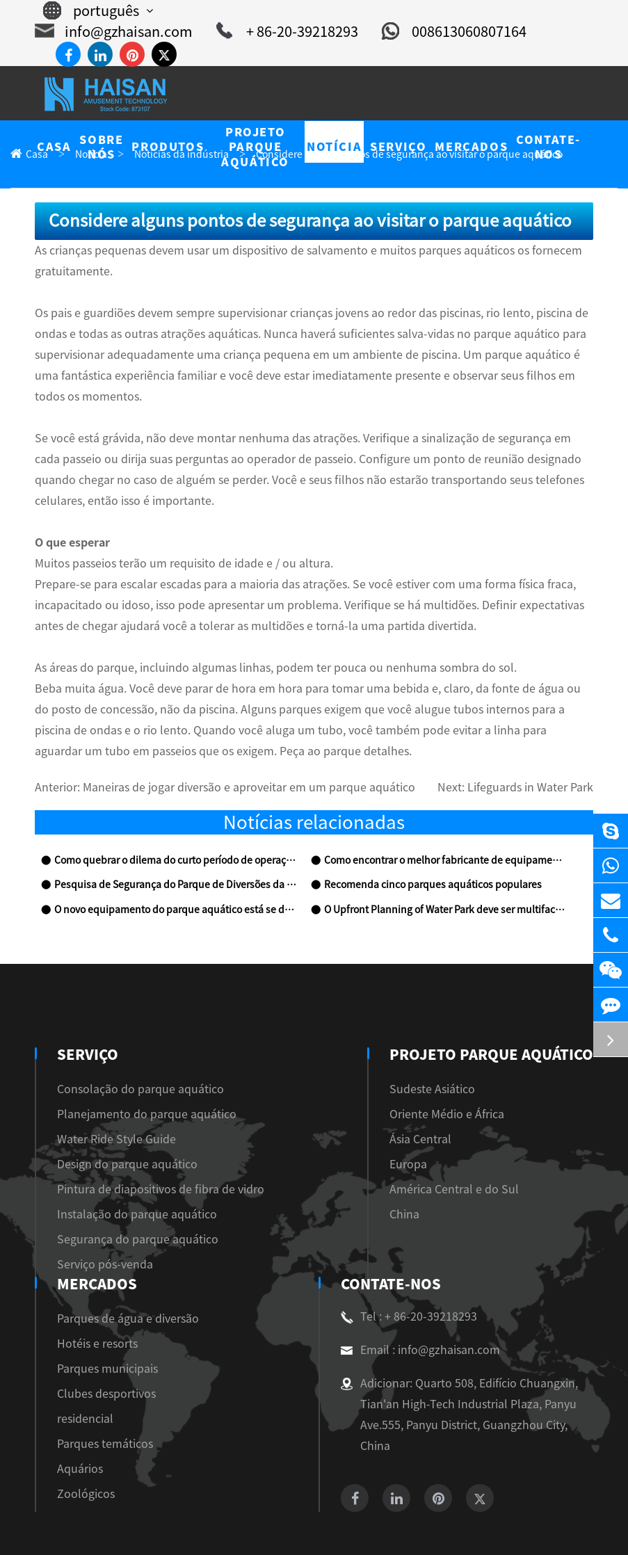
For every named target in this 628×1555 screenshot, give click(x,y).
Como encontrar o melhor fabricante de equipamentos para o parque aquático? (444, 798)
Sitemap (273, 1528)
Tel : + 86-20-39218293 (119, 1254)
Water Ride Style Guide (110, 1077)
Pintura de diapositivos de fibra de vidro (146, 1127)
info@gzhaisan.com (105, 31)
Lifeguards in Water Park (537, 726)
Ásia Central (286, 1077)
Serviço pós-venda (98, 1202)
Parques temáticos (513, 1152)
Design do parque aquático (116, 1102)
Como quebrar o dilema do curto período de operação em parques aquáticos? (174, 798)
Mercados (511, 992)
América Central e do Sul (314, 1127)
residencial (497, 1127)
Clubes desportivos (515, 1102)
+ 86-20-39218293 (267, 31)
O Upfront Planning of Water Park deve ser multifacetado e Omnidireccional (444, 848)
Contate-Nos (104, 1222)
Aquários (493, 1177)
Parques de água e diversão (533, 1027)
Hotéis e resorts (507, 1052)
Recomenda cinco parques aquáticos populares (418, 823)
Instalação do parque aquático (123, 1152)
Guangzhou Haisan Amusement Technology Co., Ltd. (296, 1507)
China (271, 1152)
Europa (274, 1102)
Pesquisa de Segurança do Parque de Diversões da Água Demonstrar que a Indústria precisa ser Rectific (174, 823)
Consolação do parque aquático (126, 1027)
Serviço (86, 992)
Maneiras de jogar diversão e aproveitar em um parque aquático (220, 726)
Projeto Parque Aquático (354, 992)
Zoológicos (498, 1202)
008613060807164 (424, 31)
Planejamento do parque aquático (131, 1052)
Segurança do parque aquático (124, 1177)
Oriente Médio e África (310, 1052)
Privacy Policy (340, 1528)
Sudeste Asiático (295, 1027)
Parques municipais (516, 1077)
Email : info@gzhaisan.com (129, 1288)
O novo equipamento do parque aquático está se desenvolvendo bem (174, 848)
